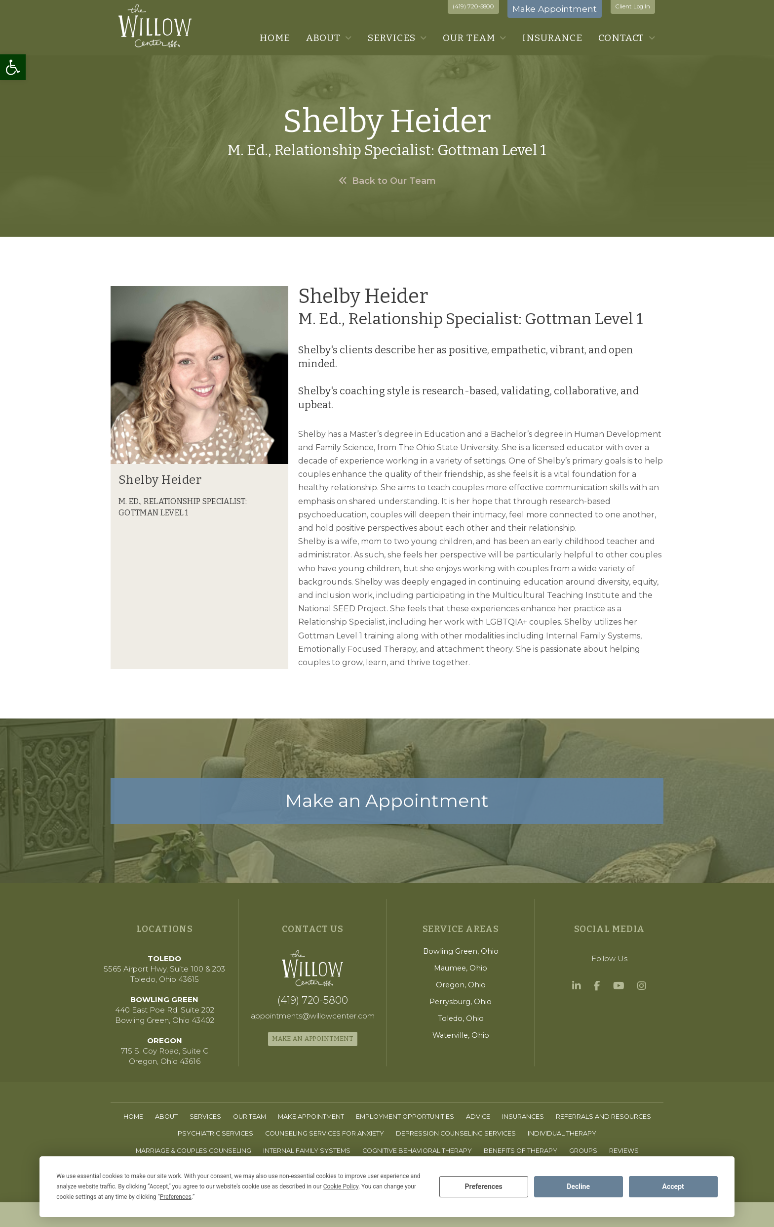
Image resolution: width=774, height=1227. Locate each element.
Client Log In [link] (633, 6)
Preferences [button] (176, 1196)
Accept (673, 1186)
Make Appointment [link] (554, 8)
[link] (13, 67)
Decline (578, 1186)
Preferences (483, 1186)
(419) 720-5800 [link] (473, 6)
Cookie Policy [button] (340, 1186)
